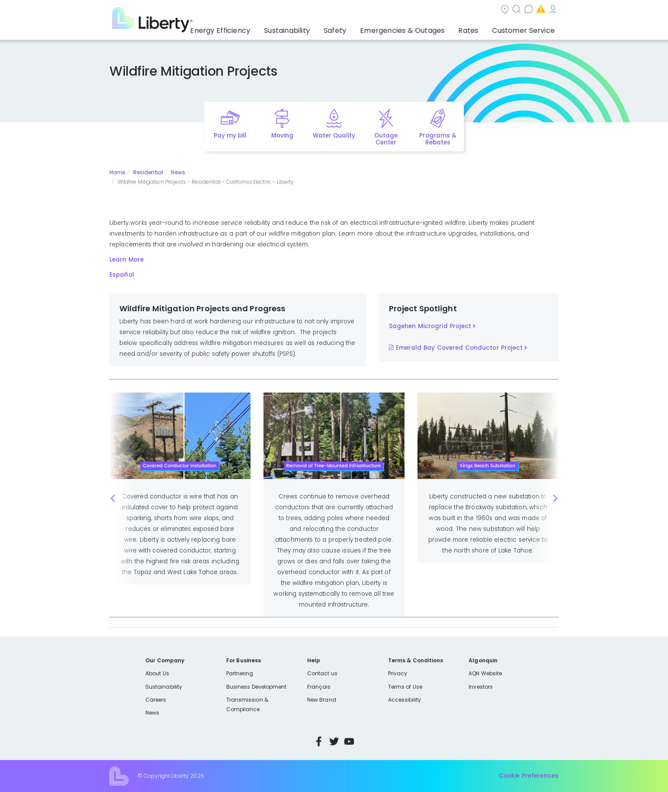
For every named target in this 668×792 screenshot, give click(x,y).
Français (319, 686)
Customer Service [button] (526, 28)
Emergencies (455, 10)
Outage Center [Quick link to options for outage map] (386, 139)
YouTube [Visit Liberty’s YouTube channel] (349, 741)
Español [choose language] (545, 10)
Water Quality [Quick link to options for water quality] (334, 135)
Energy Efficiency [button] (252, 28)
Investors (481, 686)
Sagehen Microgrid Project (430, 326)
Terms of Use (405, 686)
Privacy (397, 673)
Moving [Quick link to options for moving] (282, 135)
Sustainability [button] (314, 28)
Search (356, 10)
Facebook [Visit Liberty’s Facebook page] (318, 741)
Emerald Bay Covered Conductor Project (459, 348)
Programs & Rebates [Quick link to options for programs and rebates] (437, 139)
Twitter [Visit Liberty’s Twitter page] (334, 741)
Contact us (402, 10)
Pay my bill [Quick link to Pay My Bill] (230, 135)
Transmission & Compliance (247, 704)
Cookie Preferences (529, 776)
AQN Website (485, 673)
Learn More (126, 259)
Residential (148, 172)
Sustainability (163, 686)
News (178, 172)
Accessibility (404, 699)
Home (117, 172)
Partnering (240, 673)
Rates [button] (477, 28)
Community (309, 10)
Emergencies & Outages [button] (418, 28)
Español (121, 275)
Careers (155, 699)
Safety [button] (358, 28)
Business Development (256, 686)
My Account (510, 10)
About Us (157, 673)
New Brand (321, 699)
